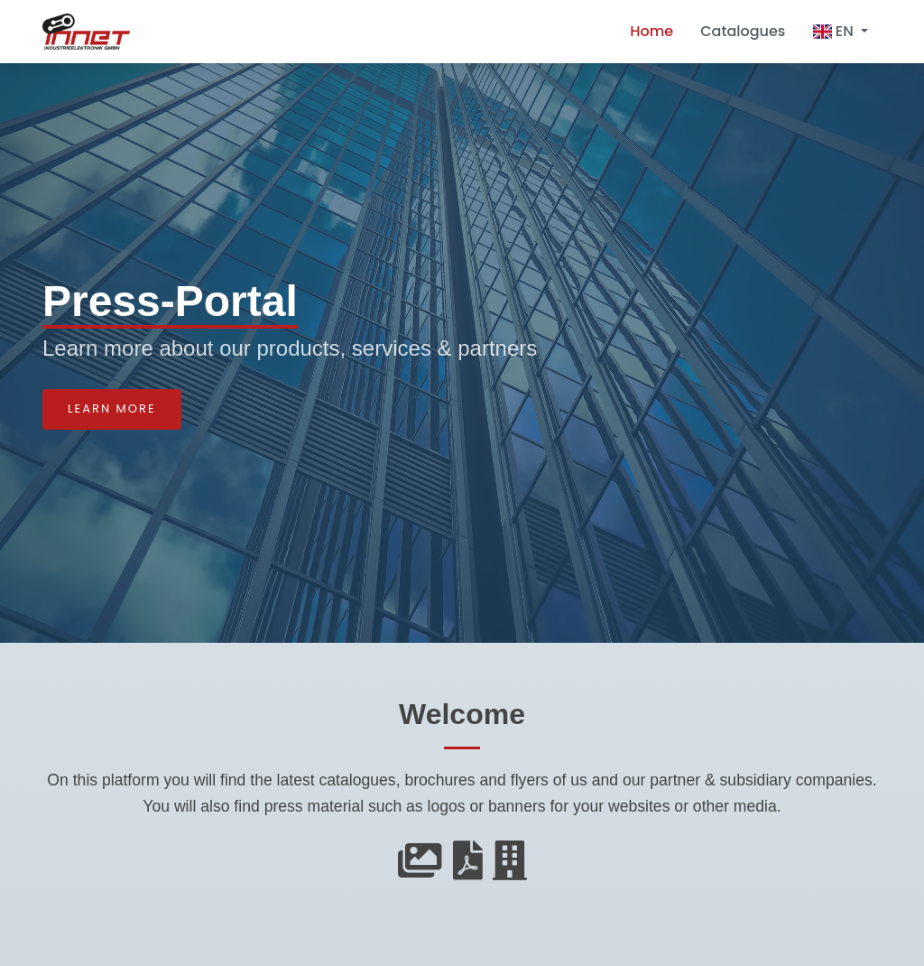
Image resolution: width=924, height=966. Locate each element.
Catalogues (742, 31)
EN (834, 31)
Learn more (112, 408)
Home (651, 31)
